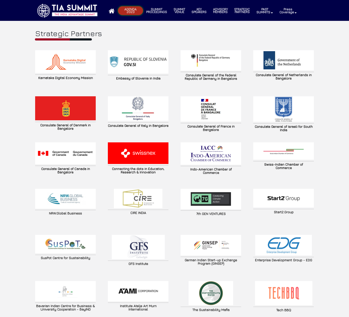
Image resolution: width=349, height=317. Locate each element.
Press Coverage (288, 10)
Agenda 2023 (130, 10)
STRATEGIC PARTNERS (242, 10)
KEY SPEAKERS (198, 10)
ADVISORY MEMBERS (220, 10)
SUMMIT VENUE (179, 10)
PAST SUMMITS (264, 10)
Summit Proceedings (156, 10)
